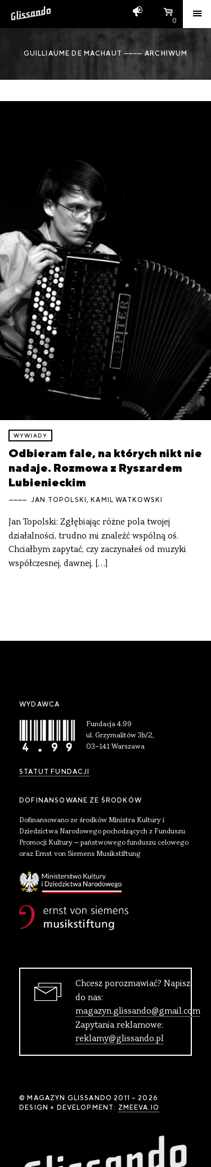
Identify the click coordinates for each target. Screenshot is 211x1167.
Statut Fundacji (54, 772)
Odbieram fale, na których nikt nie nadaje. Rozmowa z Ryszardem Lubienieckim (105, 467)
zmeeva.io (138, 1107)
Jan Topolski (59, 500)
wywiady (30, 435)
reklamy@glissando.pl (119, 1038)
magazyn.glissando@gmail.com (137, 1011)
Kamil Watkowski (127, 500)
